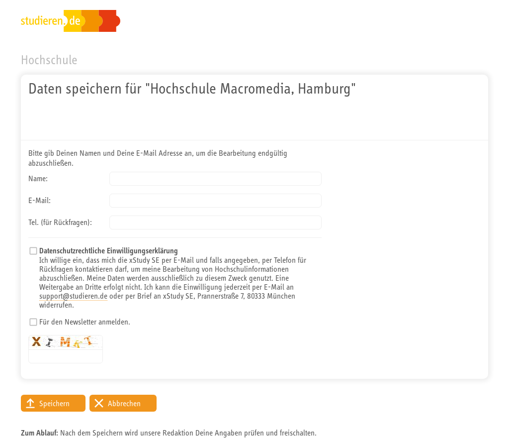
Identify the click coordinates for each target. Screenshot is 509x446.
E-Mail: (39, 200)
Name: (38, 178)
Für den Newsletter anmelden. (84, 321)
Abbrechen (124, 403)
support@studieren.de (73, 295)
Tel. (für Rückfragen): (60, 222)
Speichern (54, 403)
